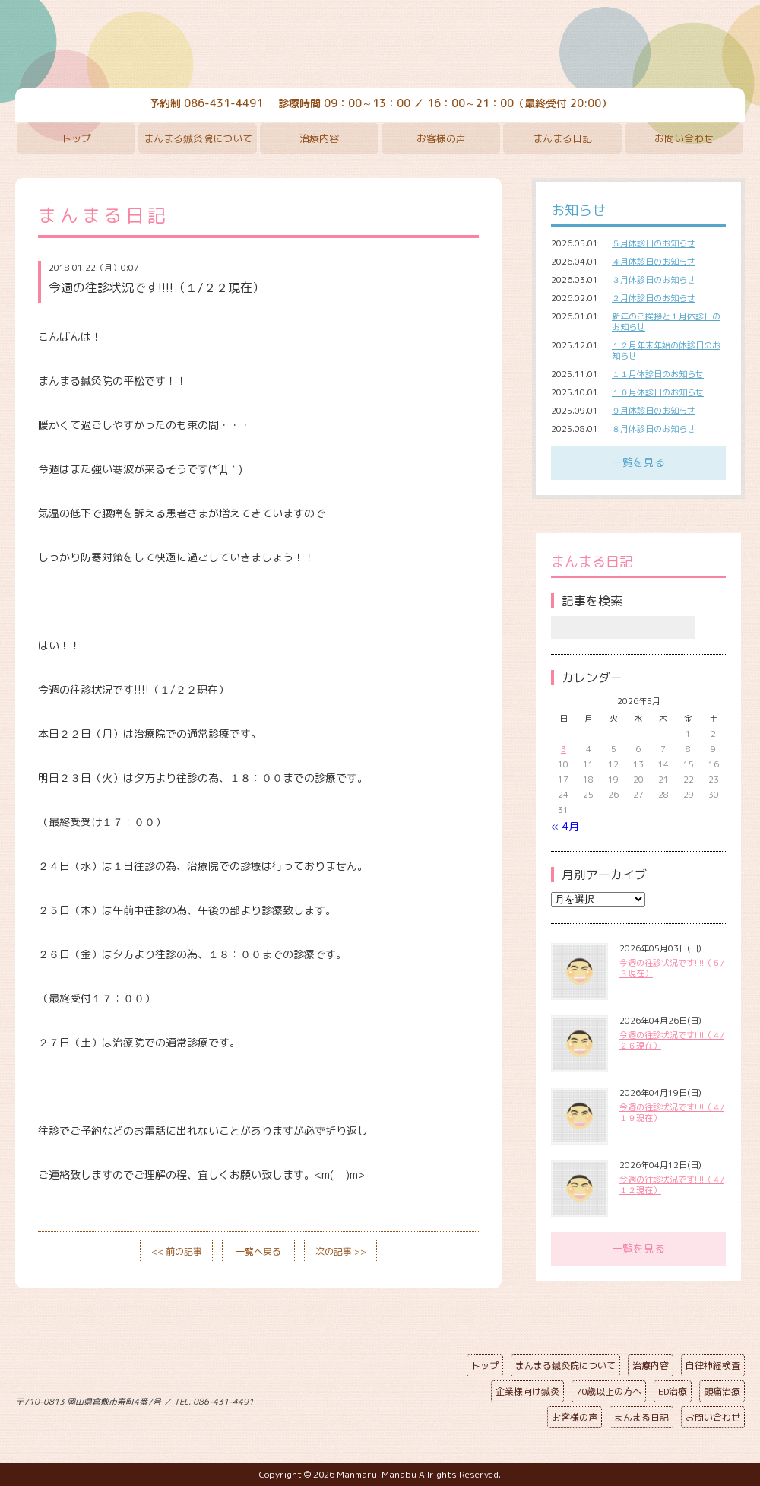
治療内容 (319, 138)
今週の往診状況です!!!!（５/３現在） (671, 968)
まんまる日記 (562, 138)
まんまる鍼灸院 (380, 45)
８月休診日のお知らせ (653, 429)
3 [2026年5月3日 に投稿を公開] (563, 749)
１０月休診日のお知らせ (658, 392)
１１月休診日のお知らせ (658, 374)
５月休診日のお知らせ (653, 243)
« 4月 (565, 826)
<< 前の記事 (176, 1251)
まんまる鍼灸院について (198, 138)
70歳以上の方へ (608, 1391)
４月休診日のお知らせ (653, 262)
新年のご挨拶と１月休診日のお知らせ (666, 321)
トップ (76, 138)
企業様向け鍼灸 (527, 1391)
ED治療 (672, 1391)
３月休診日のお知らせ (653, 280)
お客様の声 (441, 138)
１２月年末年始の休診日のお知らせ (666, 350)
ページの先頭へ (368, 1398)
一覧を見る (638, 462)
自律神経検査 (713, 1365)
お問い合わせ (684, 138)
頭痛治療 (722, 1391)
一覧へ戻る (258, 1251)
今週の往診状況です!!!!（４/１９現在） (671, 1112)
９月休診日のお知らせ (653, 411)
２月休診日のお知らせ (653, 298)
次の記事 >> (340, 1251)
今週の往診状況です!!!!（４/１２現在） (671, 1184)
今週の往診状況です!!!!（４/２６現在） (671, 1040)
